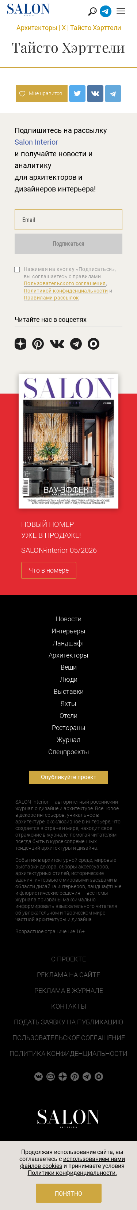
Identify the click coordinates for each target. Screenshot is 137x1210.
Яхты (68, 703)
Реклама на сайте (68, 975)
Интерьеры (68, 631)
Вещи (69, 667)
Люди (68, 679)
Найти (92, 11)
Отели (68, 715)
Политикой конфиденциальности (66, 291)
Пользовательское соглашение (68, 1038)
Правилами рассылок (51, 298)
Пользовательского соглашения (65, 283)
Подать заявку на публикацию (68, 1022)
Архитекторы (36, 27)
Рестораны (68, 727)
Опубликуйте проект (68, 777)
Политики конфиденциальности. (72, 1172)
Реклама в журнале (68, 990)
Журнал (68, 740)
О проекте (68, 959)
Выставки (69, 691)
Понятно (68, 1193)
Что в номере (48, 570)
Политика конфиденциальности (68, 1053)
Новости (68, 619)
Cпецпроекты (68, 752)
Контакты (68, 1006)
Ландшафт (69, 643)
